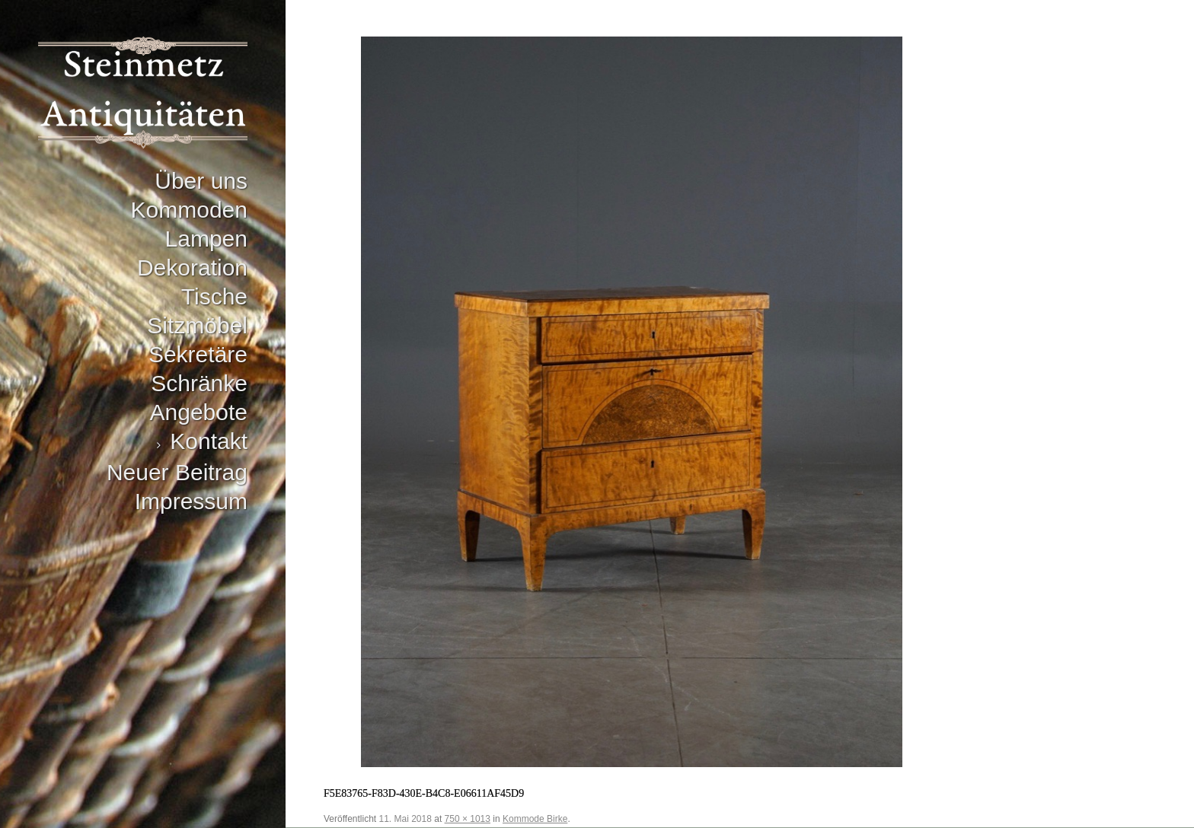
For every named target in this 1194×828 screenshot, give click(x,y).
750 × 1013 (467, 819)
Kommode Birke (535, 819)
